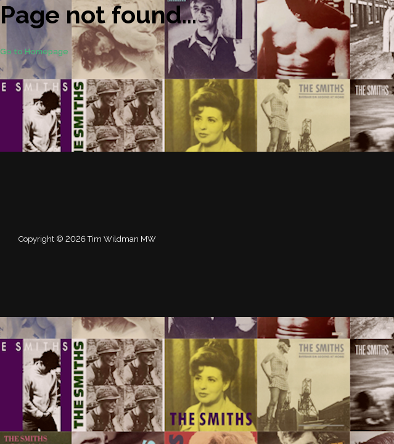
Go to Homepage (34, 51)
